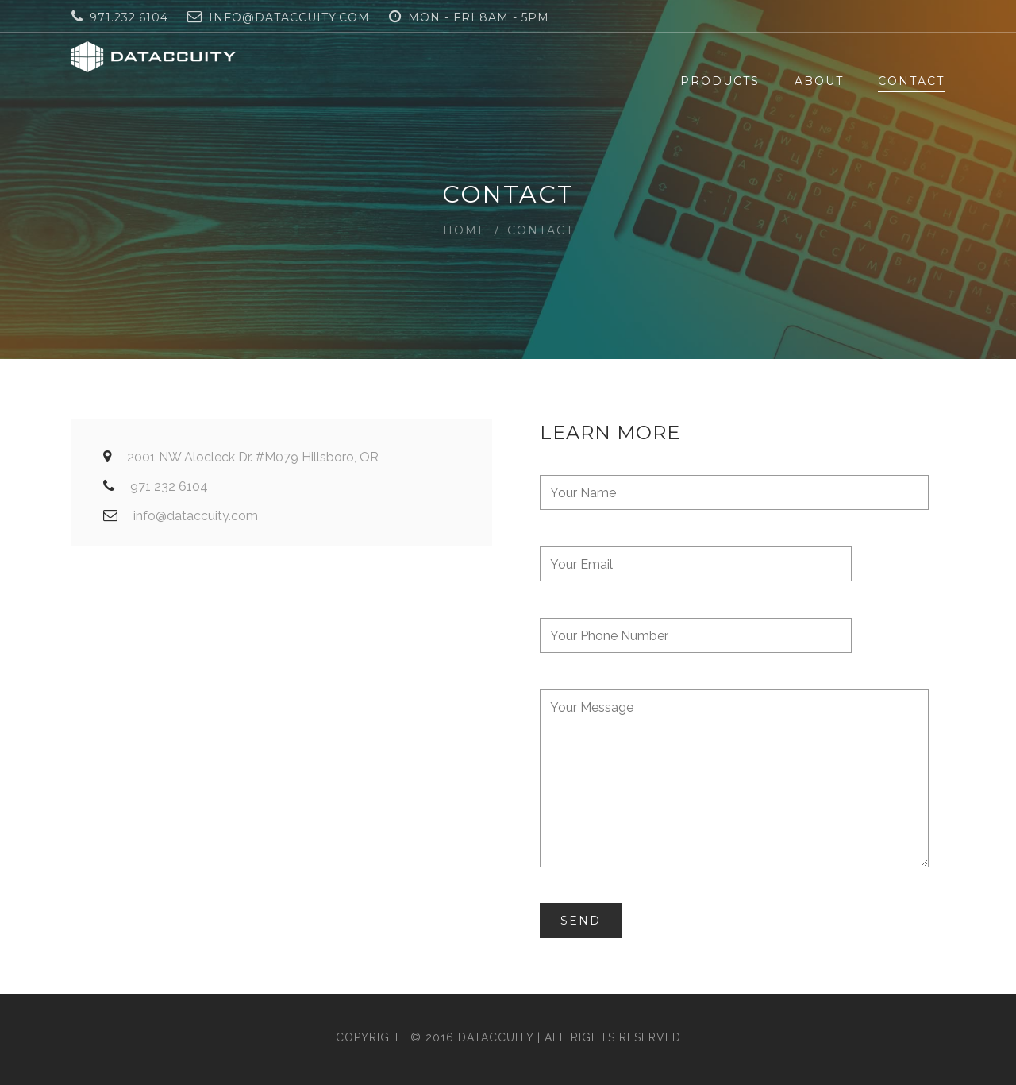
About (819, 81)
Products (720, 81)
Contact (911, 81)
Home (465, 230)
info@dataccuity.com (289, 17)
